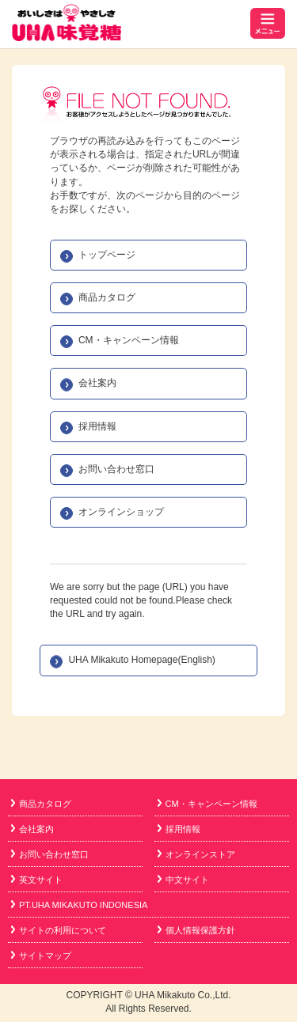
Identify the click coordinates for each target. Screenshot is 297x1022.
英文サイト (37, 879)
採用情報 (97, 426)
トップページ (106, 254)
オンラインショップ (121, 511)
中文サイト (183, 879)
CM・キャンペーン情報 (128, 340)
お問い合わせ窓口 (116, 469)
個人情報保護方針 (196, 930)
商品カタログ (106, 297)
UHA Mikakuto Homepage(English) (141, 659)
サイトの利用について (58, 930)
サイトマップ (41, 955)
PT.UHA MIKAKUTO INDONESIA (79, 905)
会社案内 (97, 382)
